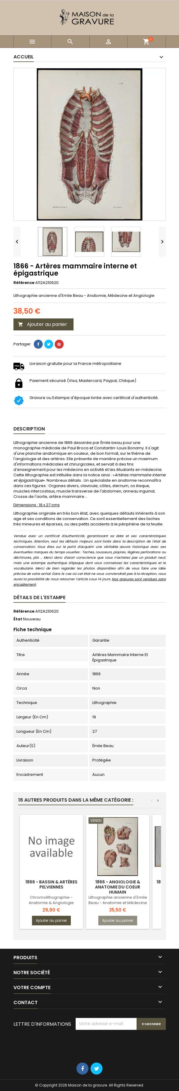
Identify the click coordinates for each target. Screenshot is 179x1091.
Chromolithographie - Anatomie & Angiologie (51, 900)
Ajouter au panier (42, 324)
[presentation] (121, 1044)
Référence (23, 282)
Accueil (23, 56)
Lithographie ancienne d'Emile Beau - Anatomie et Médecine (117, 900)
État (17, 619)
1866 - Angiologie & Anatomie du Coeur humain (117, 887)
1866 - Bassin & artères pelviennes (51, 884)
